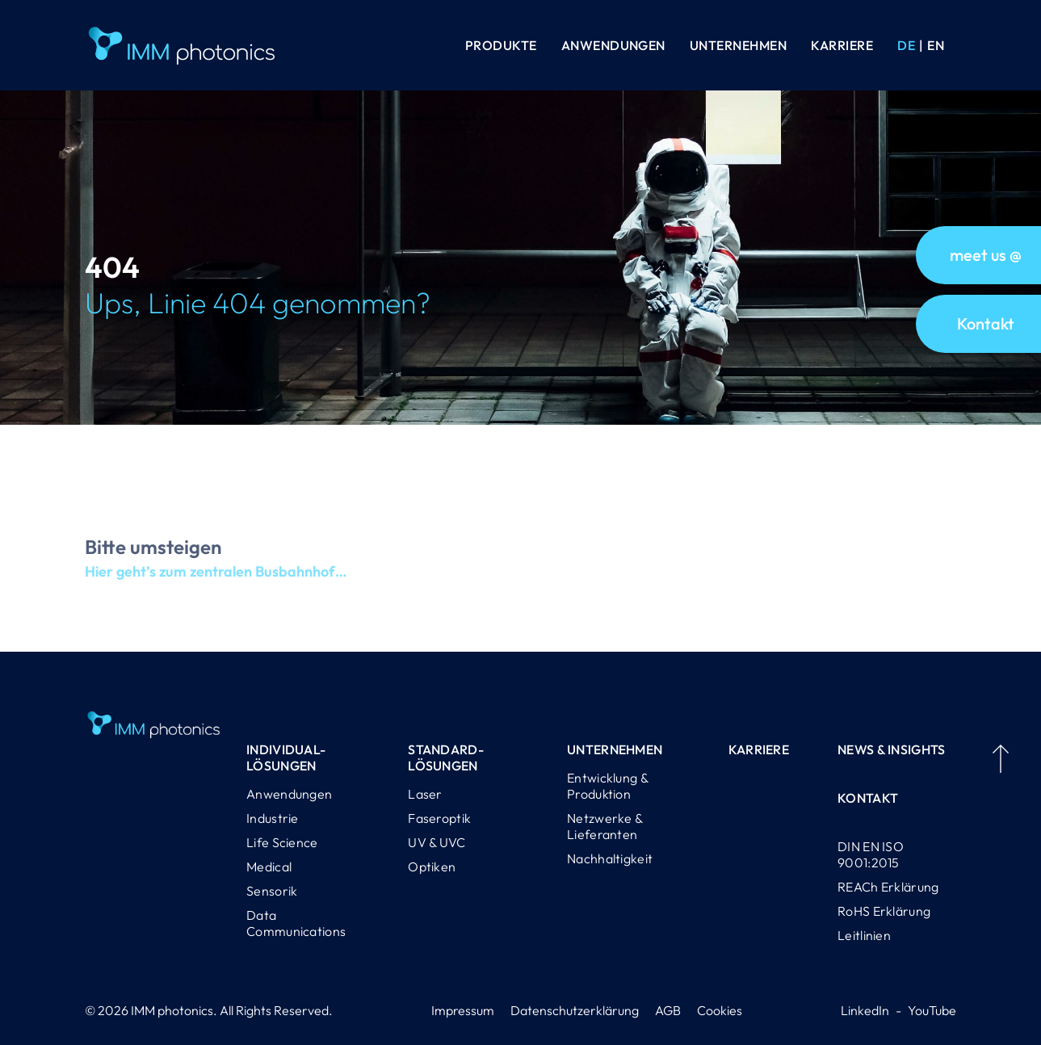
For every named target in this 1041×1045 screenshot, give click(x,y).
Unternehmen (738, 45)
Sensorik (271, 891)
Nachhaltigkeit (610, 858)
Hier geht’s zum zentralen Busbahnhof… (215, 585)
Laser (425, 794)
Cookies (719, 1010)
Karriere (842, 45)
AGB (668, 1010)
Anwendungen (613, 45)
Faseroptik (439, 818)
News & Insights (891, 749)
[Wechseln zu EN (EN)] (935, 45)
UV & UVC (436, 842)
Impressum (462, 1010)
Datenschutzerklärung (574, 1010)
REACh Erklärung (888, 887)
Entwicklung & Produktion (607, 786)
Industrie (272, 818)
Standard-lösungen (446, 757)
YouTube (932, 1010)
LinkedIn (865, 1010)
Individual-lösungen (285, 757)
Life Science (282, 842)
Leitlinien (864, 935)
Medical (269, 866)
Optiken (431, 866)
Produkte (501, 45)
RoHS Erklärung (883, 911)
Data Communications (296, 923)
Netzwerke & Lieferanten (604, 826)
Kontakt (867, 798)
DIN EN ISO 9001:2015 (870, 854)
